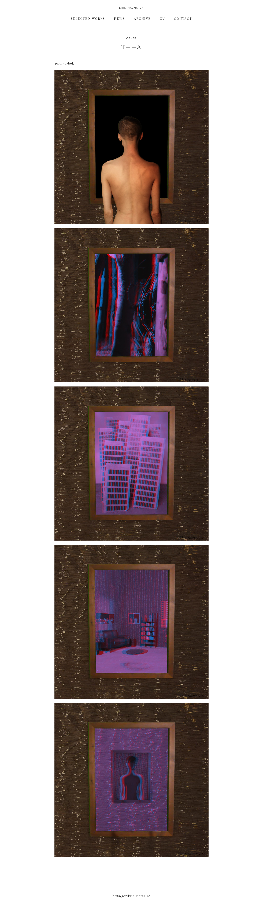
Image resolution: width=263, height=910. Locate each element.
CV (162, 18)
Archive (142, 18)
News (119, 18)
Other (131, 38)
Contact (183, 18)
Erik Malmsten (131, 7)
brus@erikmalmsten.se (131, 896)
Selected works (88, 18)
